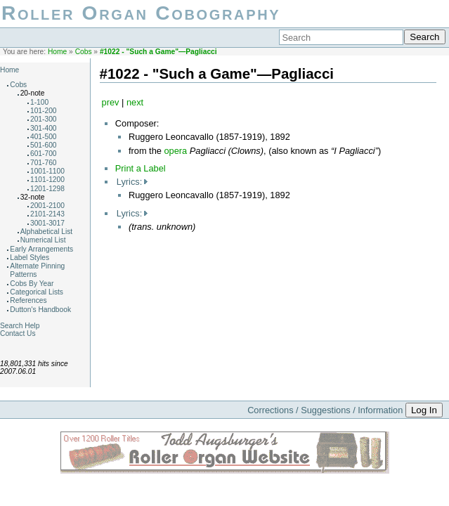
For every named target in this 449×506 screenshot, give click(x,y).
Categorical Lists (36, 292)
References (28, 300)
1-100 (39, 102)
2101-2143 (47, 214)
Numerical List (43, 240)
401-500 (43, 137)
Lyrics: (130, 181)
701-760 (43, 163)
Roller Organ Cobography (140, 13)
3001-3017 (47, 223)
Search (424, 37)
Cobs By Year (31, 283)
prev (110, 102)
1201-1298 (47, 189)
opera (175, 150)
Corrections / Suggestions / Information (325, 410)
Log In (424, 410)
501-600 (43, 145)
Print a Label (140, 168)
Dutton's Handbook (40, 309)
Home (57, 52)
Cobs (83, 52)
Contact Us (18, 333)
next (134, 102)
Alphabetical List (46, 231)
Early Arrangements (41, 249)
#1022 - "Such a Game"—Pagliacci (158, 52)
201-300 (43, 119)
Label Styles (29, 257)
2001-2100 (47, 205)
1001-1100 (47, 171)
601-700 (43, 153)
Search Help (19, 326)
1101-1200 (47, 179)
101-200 (43, 111)
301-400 (43, 128)
